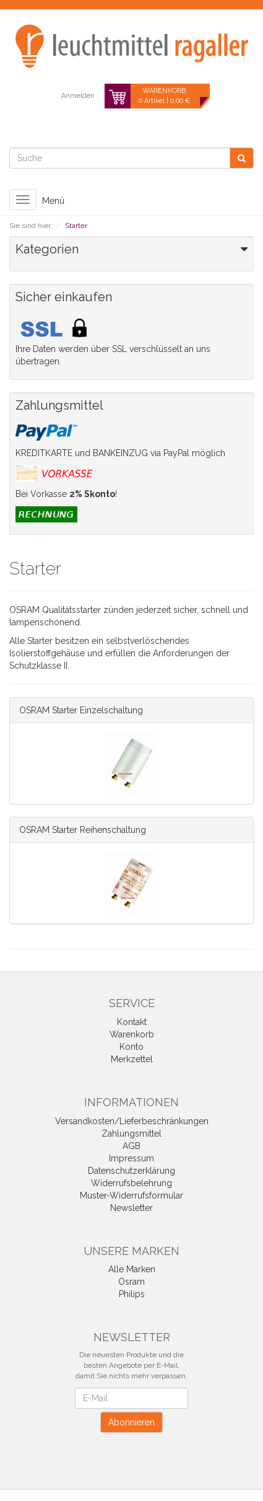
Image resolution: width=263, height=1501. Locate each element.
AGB (131, 1146)
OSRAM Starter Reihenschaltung (82, 830)
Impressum (131, 1158)
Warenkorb (132, 1034)
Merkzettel (132, 1059)
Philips (132, 1294)
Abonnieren (131, 1422)
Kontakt (132, 1022)
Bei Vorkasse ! (66, 494)
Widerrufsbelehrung (131, 1183)
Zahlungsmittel (131, 1133)
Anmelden (78, 96)
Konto (131, 1047)
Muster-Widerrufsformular (131, 1195)
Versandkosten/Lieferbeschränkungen (132, 1121)
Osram (131, 1282)
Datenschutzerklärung (131, 1171)
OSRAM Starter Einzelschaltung (81, 710)
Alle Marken (131, 1269)
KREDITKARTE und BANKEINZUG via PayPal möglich (120, 453)
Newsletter (131, 1208)
